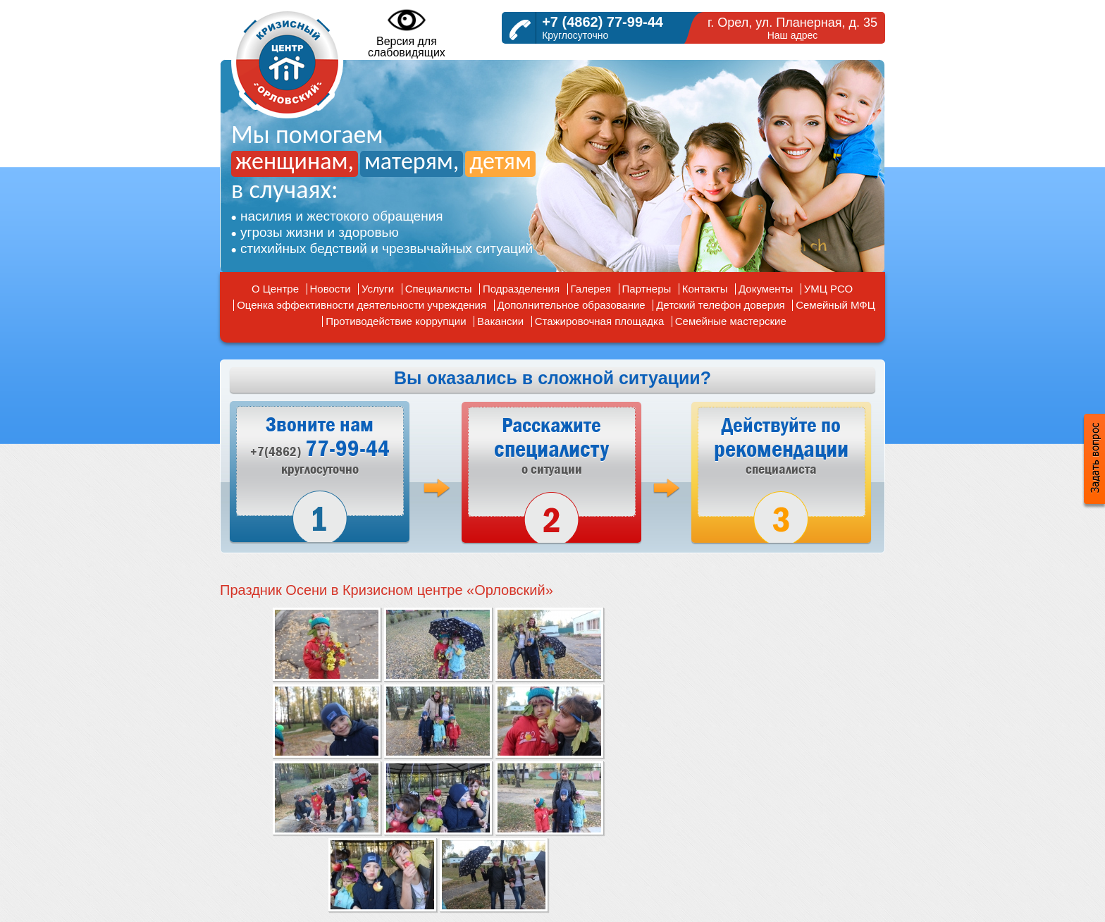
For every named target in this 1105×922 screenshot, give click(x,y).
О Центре (275, 289)
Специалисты (438, 289)
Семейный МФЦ (835, 305)
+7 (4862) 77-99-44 (602, 22)
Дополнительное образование (572, 305)
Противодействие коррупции (396, 321)
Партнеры (647, 289)
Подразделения (521, 289)
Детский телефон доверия (720, 305)
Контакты (705, 289)
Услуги (378, 289)
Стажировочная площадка (600, 321)
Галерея (591, 289)
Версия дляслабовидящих (406, 32)
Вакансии (500, 321)
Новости (330, 289)
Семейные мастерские (730, 321)
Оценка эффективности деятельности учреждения (361, 305)
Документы (766, 289)
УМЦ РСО (828, 289)
